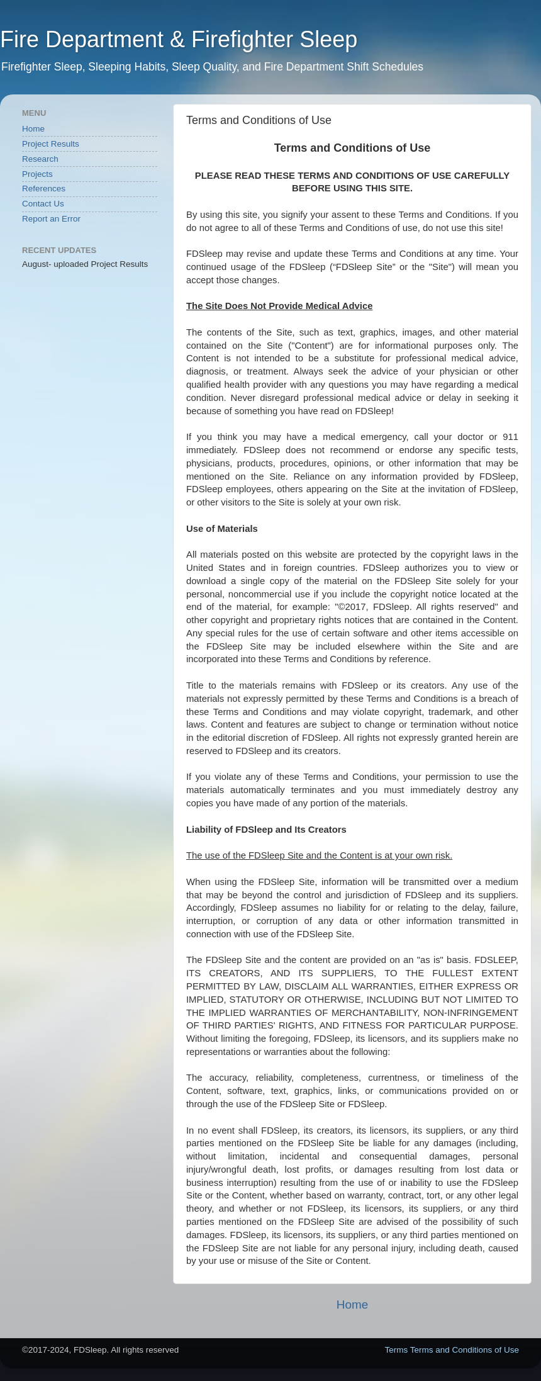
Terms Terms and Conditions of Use (451, 1350)
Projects (37, 174)
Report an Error (51, 218)
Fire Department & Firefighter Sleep (178, 39)
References (43, 188)
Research (40, 159)
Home (352, 1304)
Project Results (50, 144)
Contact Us (43, 203)
